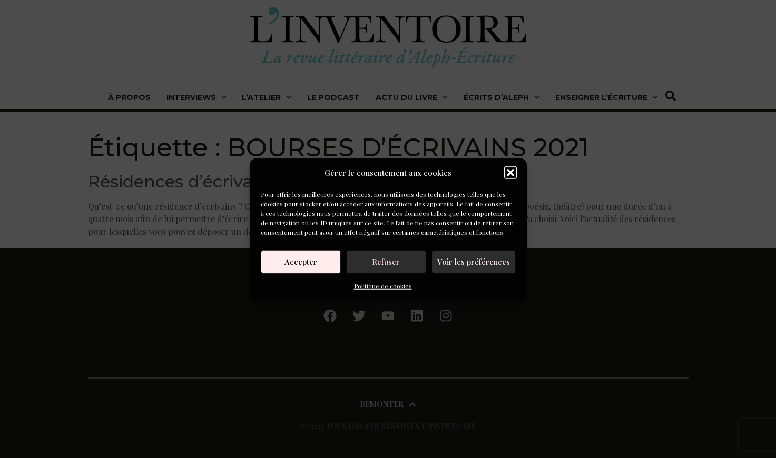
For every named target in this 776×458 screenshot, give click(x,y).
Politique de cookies (383, 285)
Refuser (386, 261)
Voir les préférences (473, 261)
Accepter (300, 261)
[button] (510, 172)
